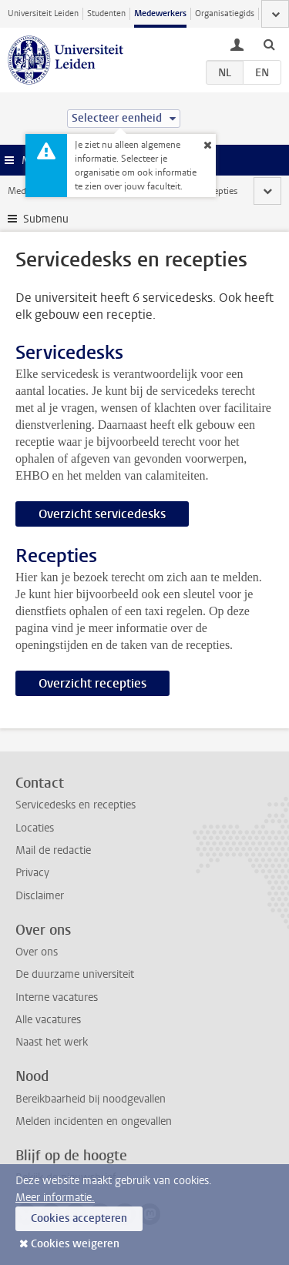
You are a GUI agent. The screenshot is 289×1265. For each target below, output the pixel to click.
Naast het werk (51, 1042)
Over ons (36, 952)
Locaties (34, 828)
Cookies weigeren (75, 1244)
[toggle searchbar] (269, 44)
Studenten (106, 13)
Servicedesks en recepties (75, 805)
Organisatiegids (224, 13)
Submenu (46, 219)
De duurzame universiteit (74, 974)
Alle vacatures (48, 1019)
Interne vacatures (56, 997)
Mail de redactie (53, 850)
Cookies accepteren (79, 1218)
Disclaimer (39, 896)
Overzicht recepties (92, 683)
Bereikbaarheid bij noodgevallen (90, 1099)
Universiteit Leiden (43, 13)
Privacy (32, 872)
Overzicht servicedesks (102, 514)
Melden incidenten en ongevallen (93, 1121)
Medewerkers (160, 13)
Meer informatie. (55, 1197)
